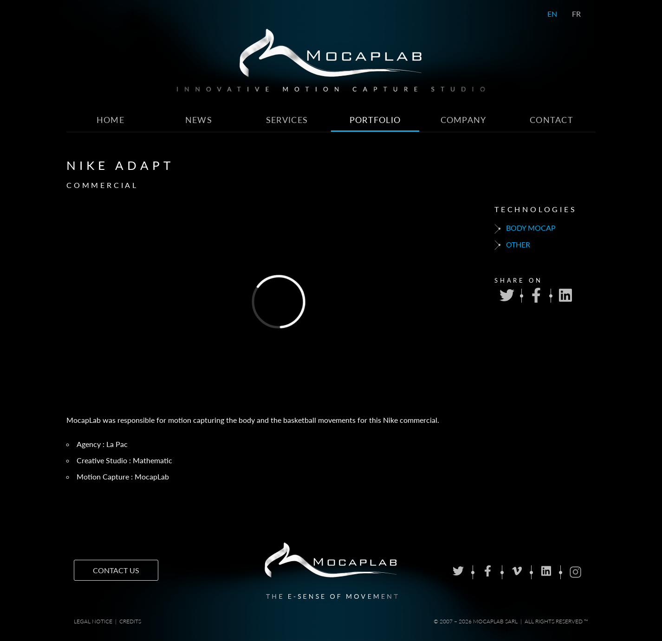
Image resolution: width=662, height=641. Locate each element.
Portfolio (375, 120)
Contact (551, 120)
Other (512, 245)
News (198, 120)
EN (552, 13)
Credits (130, 621)
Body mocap (525, 228)
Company (464, 120)
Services (287, 120)
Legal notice (93, 621)
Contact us (116, 570)
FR (576, 13)
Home (110, 120)
